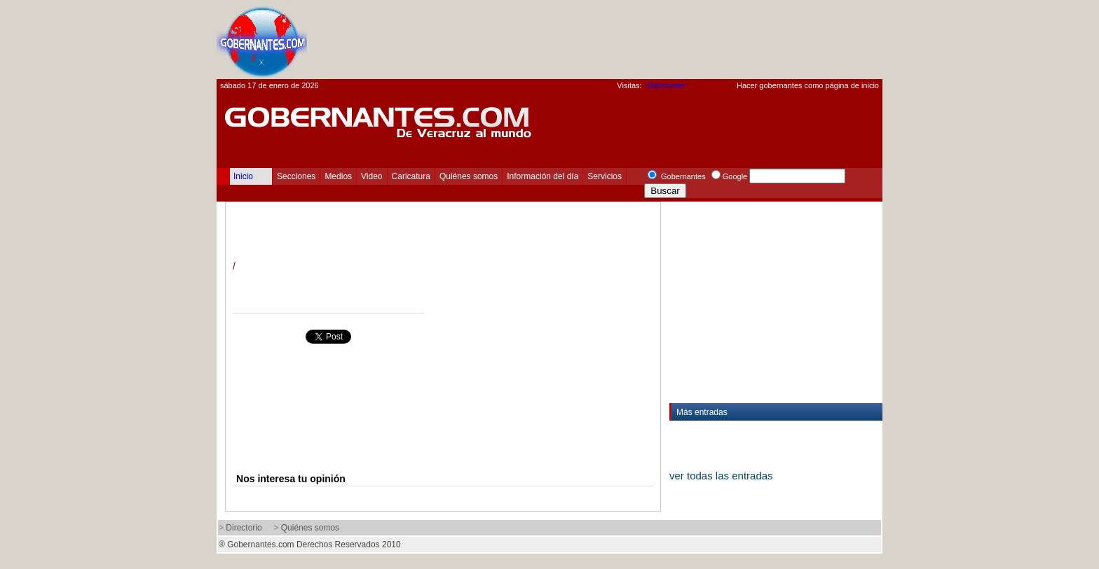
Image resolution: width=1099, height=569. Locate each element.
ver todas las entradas (721, 476)
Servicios (604, 176)
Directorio (243, 528)
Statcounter (665, 85)
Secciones (296, 176)
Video (371, 176)
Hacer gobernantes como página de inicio (808, 85)
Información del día (542, 176)
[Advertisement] (627, 39)
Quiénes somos (468, 176)
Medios (338, 176)
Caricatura (411, 176)
